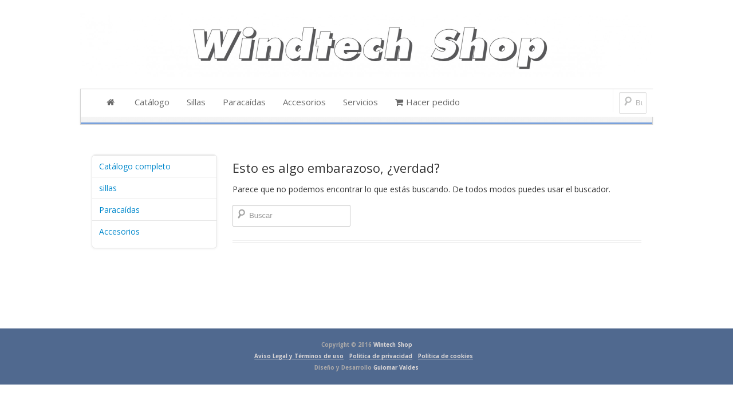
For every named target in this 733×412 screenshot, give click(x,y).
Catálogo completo (135, 166)
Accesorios (119, 231)
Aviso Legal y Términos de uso (299, 356)
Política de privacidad (380, 356)
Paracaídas (119, 209)
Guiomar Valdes (396, 367)
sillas (108, 188)
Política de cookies (445, 356)
